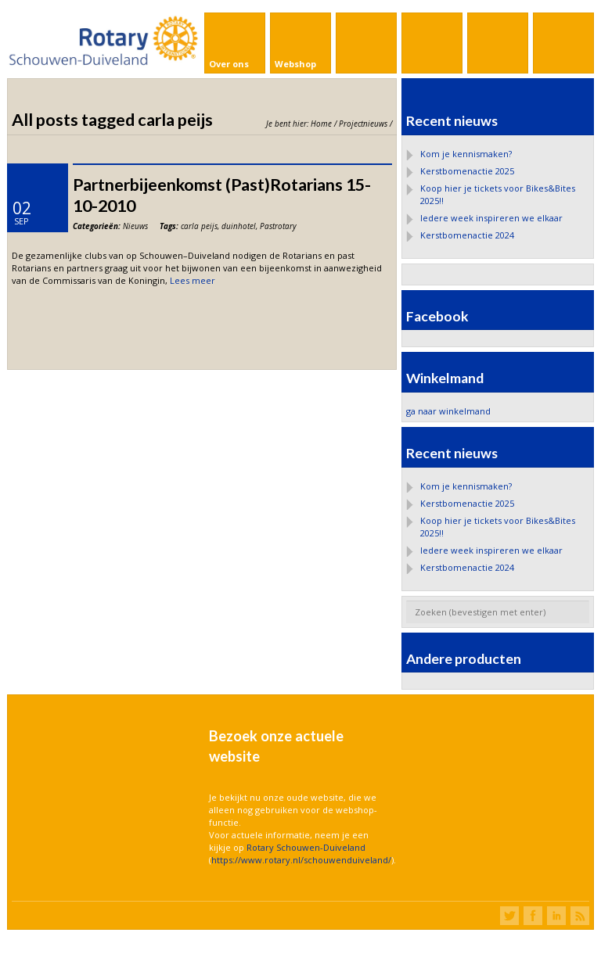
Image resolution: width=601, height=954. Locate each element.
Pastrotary (278, 226)
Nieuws (135, 226)
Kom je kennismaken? (466, 154)
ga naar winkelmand (448, 411)
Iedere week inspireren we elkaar (491, 218)
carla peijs (199, 226)
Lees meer (192, 280)
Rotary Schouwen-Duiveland (306, 847)
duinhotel (238, 226)
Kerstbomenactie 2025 (467, 171)
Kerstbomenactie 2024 (467, 235)
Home (321, 123)
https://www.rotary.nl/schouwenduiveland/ (301, 860)
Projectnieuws (363, 123)
